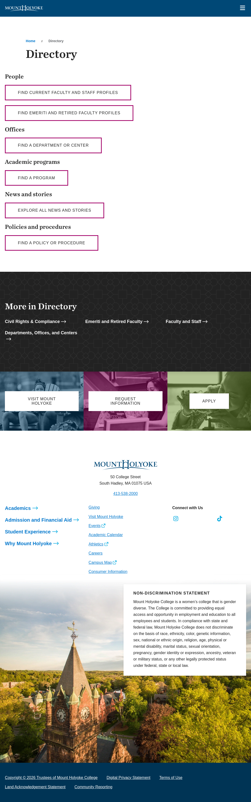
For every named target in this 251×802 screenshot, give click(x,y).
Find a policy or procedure (51, 243)
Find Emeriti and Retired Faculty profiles (69, 113)
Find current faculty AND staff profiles (68, 93)
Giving (94, 507)
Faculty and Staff (183, 321)
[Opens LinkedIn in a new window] (197, 519)
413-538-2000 (125, 494)
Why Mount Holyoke (28, 543)
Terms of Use (170, 778)
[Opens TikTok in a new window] (219, 519)
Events (94, 526)
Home (30, 41)
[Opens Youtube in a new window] (208, 519)
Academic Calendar (105, 535)
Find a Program (36, 178)
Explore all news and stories (54, 210)
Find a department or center (53, 145)
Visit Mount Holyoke (105, 517)
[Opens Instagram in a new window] (175, 519)
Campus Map (100, 562)
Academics (18, 508)
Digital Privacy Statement (129, 778)
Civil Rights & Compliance (32, 321)
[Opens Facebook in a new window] (186, 519)
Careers (95, 553)
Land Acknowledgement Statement (35, 787)
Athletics (95, 544)
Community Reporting (94, 787)
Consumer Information (107, 571)
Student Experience (28, 531)
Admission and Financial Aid (38, 520)
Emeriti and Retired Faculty (113, 321)
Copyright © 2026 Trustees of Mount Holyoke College (51, 778)
